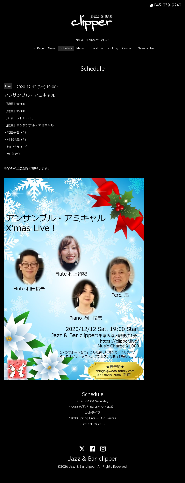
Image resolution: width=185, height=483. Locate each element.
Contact (128, 48)
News (52, 48)
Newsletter (146, 48)
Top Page (37, 48)
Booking (112, 48)
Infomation (95, 48)
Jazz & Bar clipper (92, 458)
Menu (80, 48)
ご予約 (21, 168)
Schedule (66, 48)
